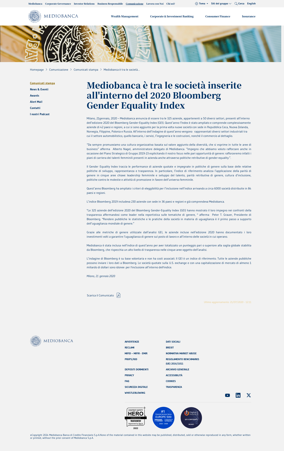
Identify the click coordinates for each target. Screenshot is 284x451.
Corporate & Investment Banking (172, 16)
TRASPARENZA (174, 387)
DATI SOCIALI (173, 341)
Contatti (35, 108)
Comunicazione (134, 3)
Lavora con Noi (154, 3)
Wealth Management (124, 16)
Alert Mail (36, 101)
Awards (34, 95)
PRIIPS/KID (131, 359)
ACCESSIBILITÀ (174, 375)
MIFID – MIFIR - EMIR (136, 353)
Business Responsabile (110, 3)
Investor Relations (84, 3)
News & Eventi (39, 89)
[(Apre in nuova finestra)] (227, 395)
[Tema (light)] (201, 3)
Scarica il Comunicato (100, 295)
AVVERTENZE (132, 341)
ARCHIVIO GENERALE (177, 369)
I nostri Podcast (40, 114)
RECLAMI (129, 347)
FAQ (127, 381)
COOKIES (171, 381)
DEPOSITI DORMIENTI (136, 369)
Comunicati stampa (42, 83)
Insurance (248, 16)
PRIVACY (129, 375)
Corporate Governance (58, 3)
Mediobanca (35, 3)
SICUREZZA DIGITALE (136, 387)
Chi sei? (170, 3)
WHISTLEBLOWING (135, 392)
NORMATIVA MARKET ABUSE (181, 353)
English (251, 3)
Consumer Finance (217, 16)
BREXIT (170, 347)
